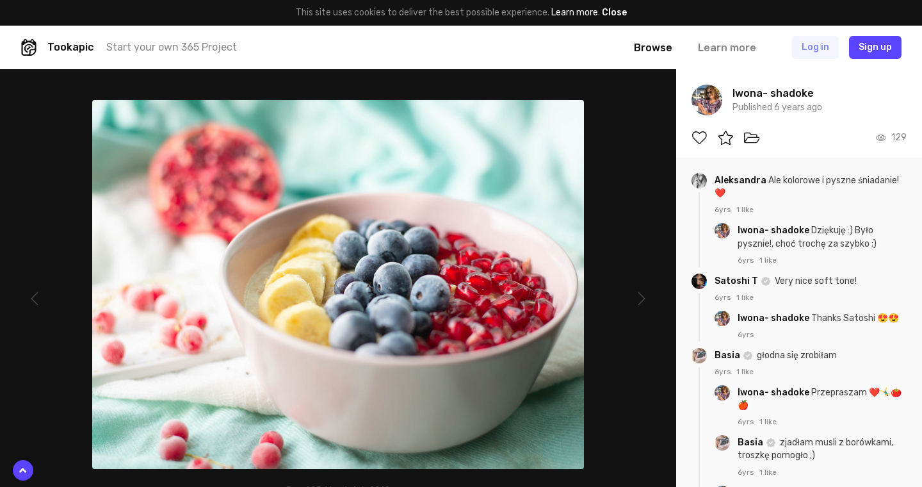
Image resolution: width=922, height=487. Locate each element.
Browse (653, 48)
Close (614, 12)
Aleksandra (741, 180)
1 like (745, 209)
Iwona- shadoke (774, 230)
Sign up (875, 47)
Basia (728, 355)
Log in (815, 47)
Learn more (574, 12)
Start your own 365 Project (171, 47)
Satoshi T (737, 281)
